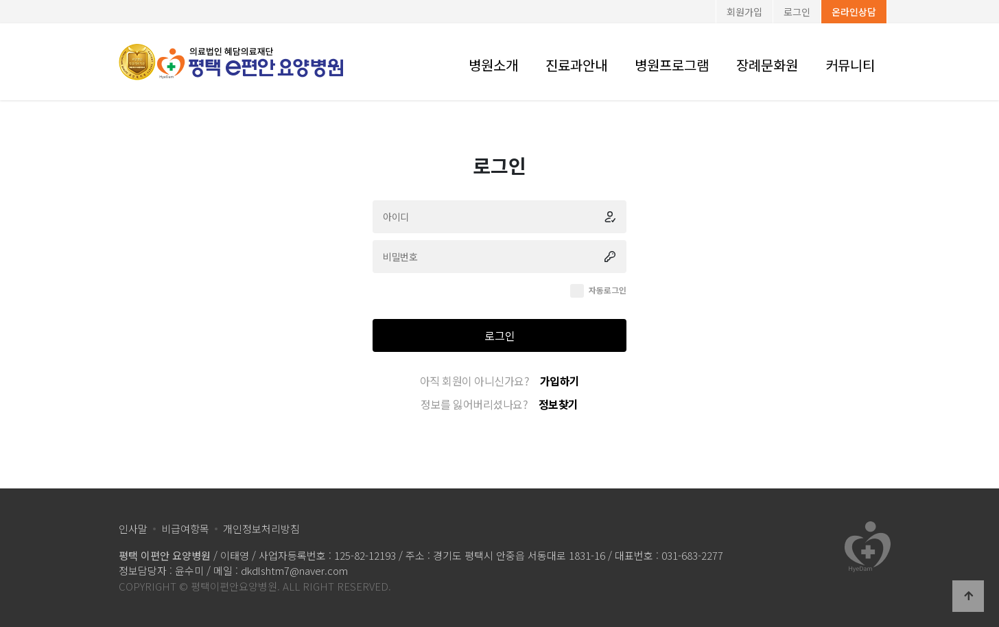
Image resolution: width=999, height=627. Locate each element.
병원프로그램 (672, 65)
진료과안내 (576, 65)
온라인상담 (854, 12)
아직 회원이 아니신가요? (500, 380)
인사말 (133, 528)
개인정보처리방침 (261, 528)
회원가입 (744, 12)
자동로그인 (607, 290)
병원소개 (493, 65)
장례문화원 (767, 65)
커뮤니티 (850, 65)
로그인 (797, 12)
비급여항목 (185, 528)
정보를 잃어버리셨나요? (499, 404)
